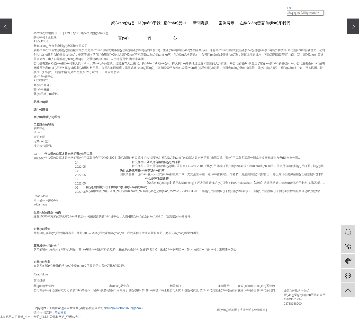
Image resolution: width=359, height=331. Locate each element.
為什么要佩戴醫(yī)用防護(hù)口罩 (142, 170)
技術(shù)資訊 (43, 145)
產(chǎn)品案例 (228, 290)
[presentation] (6, 26)
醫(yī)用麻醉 (41, 89)
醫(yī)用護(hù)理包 (46, 94)
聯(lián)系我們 (278, 23)
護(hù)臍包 (41, 109)
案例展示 (226, 23)
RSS (59, 33)
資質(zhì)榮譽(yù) (81, 290)
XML (68, 33)
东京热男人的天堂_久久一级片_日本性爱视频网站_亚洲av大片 (40, 317)
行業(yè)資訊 (42, 141)
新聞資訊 (200, 23)
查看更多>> (112, 72)
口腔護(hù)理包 (44, 124)
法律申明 (245, 310)
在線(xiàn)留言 (252, 23)
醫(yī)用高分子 (43, 85)
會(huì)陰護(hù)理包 (47, 117)
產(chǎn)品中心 (174, 26)
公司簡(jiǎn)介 (43, 290)
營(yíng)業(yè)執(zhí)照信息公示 (304, 295)
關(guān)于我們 (149, 26)
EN (289, 8)
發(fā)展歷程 (101, 290)
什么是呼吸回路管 (157, 178)
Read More (41, 196)
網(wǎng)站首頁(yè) (123, 26)
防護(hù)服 (41, 102)
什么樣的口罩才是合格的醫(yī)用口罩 (68, 154)
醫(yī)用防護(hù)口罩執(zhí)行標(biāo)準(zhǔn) (116, 187)
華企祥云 (60, 312)
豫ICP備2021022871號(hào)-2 (123, 308)
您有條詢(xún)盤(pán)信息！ (92, 33)
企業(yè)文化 (60, 290)
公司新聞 (39, 137)
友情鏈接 (259, 310)
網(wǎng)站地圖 (44, 33)
